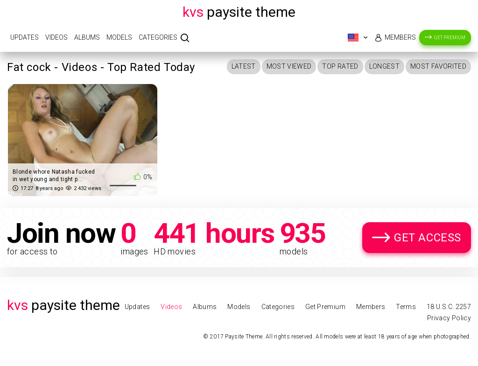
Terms (406, 306)
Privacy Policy (449, 318)
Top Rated (340, 66)
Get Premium (449, 37)
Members (400, 37)
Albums (87, 37)
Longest (384, 66)
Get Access (427, 237)
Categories (158, 37)
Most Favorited (438, 66)
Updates (24, 37)
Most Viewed (289, 66)
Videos (56, 37)
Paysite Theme (239, 12)
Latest (244, 66)
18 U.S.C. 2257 (449, 306)
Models (119, 37)
